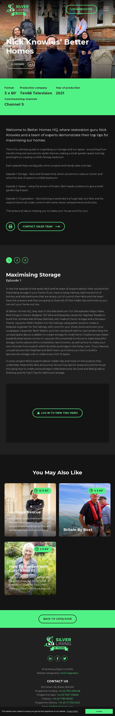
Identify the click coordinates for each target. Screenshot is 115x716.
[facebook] (57, 658)
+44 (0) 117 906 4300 (69, 702)
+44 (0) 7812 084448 (69, 691)
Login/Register (81, 9)
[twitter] (65, 658)
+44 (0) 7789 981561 (62, 698)
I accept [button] (99, 711)
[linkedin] (50, 658)
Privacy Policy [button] (72, 711)
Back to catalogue (57, 618)
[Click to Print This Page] (10, 226)
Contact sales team (37, 226)
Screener (17, 64)
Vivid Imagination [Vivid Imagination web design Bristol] (69, 673)
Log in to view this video (57, 413)
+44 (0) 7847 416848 (67, 695)
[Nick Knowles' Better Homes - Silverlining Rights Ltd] (17, 10)
